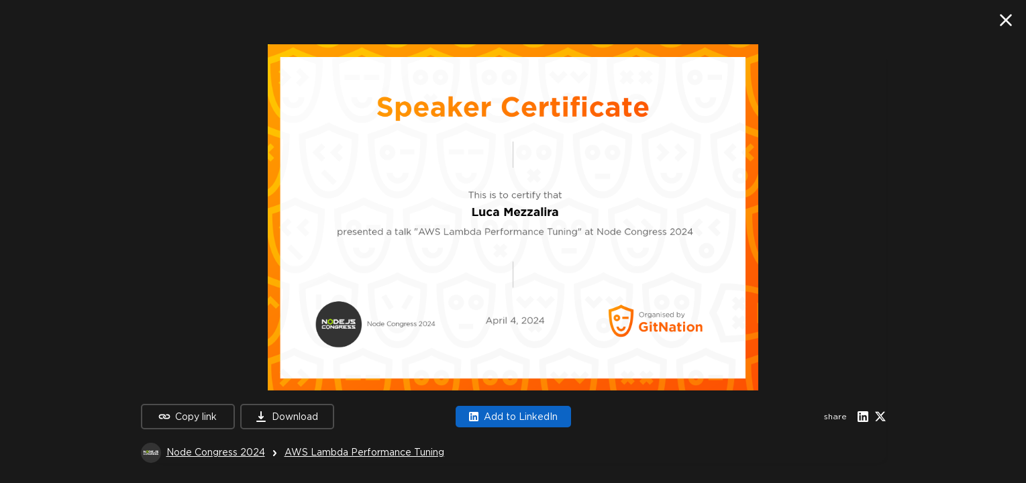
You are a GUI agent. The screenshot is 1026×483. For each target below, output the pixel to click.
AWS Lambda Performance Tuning (364, 452)
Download (287, 416)
